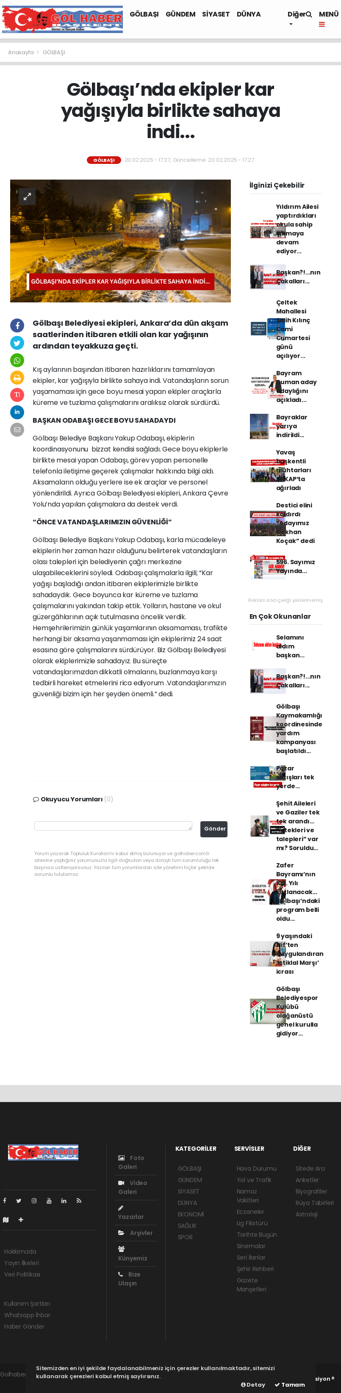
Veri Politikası (22, 1274)
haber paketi (18, 1383)
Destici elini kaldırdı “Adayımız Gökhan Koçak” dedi (295, 523)
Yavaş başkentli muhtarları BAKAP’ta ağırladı (293, 470)
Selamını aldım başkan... (290, 646)
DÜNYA (249, 14)
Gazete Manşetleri (251, 1284)
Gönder (215, 828)
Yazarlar (131, 1213)
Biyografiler (311, 1191)
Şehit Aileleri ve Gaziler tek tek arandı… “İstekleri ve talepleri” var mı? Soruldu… (298, 825)
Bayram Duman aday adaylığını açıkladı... (296, 386)
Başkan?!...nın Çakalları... (298, 276)
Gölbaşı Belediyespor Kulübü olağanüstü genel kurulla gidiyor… (297, 1011)
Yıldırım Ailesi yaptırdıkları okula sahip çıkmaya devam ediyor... (297, 228)
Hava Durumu (257, 1168)
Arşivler (135, 1233)
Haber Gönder (24, 1326)
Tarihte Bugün (257, 1234)
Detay (253, 1385)
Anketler (307, 1180)
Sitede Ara (310, 1168)
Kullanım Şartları (27, 1303)
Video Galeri (132, 1187)
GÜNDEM (181, 14)
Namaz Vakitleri (248, 1196)
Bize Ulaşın (129, 1279)
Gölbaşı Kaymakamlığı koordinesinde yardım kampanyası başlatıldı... (299, 728)
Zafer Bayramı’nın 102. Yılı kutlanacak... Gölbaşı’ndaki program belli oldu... (298, 892)
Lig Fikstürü (252, 1223)
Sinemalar (251, 1246)
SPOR (185, 1237)
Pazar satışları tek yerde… (295, 777)
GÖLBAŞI (144, 14)
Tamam (289, 1385)
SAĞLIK (187, 1225)
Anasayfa (21, 52)
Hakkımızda (20, 1251)
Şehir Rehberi (255, 1269)
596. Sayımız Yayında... (296, 566)
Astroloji (307, 1214)
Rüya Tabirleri (315, 1203)
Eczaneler (250, 1211)
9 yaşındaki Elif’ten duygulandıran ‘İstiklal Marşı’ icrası (300, 954)
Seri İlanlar (251, 1257)
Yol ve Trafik (254, 1180)
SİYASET (216, 14)
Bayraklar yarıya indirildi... (292, 426)
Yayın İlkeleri (21, 1263)
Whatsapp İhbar (27, 1315)
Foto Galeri (131, 1162)
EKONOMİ (191, 1214)
